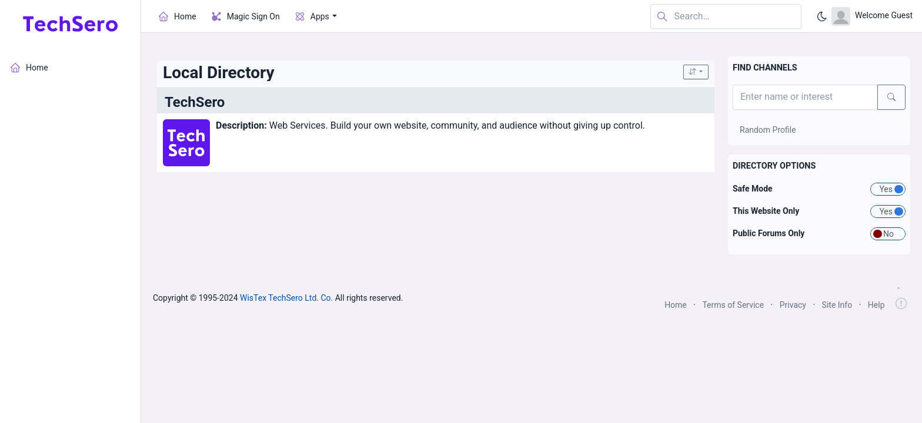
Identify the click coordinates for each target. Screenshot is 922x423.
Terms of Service (733, 305)
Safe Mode (753, 188)
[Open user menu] (872, 16)
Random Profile (768, 130)
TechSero (195, 102)
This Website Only (766, 211)
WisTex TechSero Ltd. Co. (286, 298)
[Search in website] (725, 16)
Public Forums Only (768, 233)
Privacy (793, 305)
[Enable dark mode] (822, 16)
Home (675, 305)
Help (876, 305)
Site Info (837, 305)
